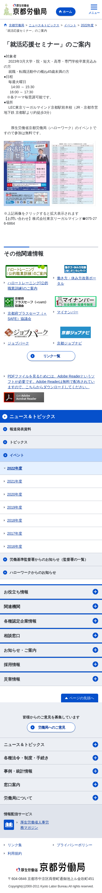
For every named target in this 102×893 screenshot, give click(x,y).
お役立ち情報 (51, 591)
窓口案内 (51, 784)
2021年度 (14, 481)
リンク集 (15, 845)
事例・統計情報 (51, 771)
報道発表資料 (20, 429)
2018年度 (14, 520)
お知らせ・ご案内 (51, 650)
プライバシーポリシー (74, 845)
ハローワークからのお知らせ (33, 572)
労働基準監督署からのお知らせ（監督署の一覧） (49, 559)
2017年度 (14, 533)
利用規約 (15, 853)
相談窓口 (51, 635)
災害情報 (51, 679)
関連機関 (51, 606)
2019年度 (14, 507)
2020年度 (14, 494)
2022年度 (14, 468)
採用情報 (51, 664)
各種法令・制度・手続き (51, 758)
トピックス (18, 442)
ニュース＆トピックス (51, 744)
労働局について (51, 797)
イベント (17, 455)
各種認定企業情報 (51, 621)
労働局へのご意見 (51, 727)
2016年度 (14, 546)
